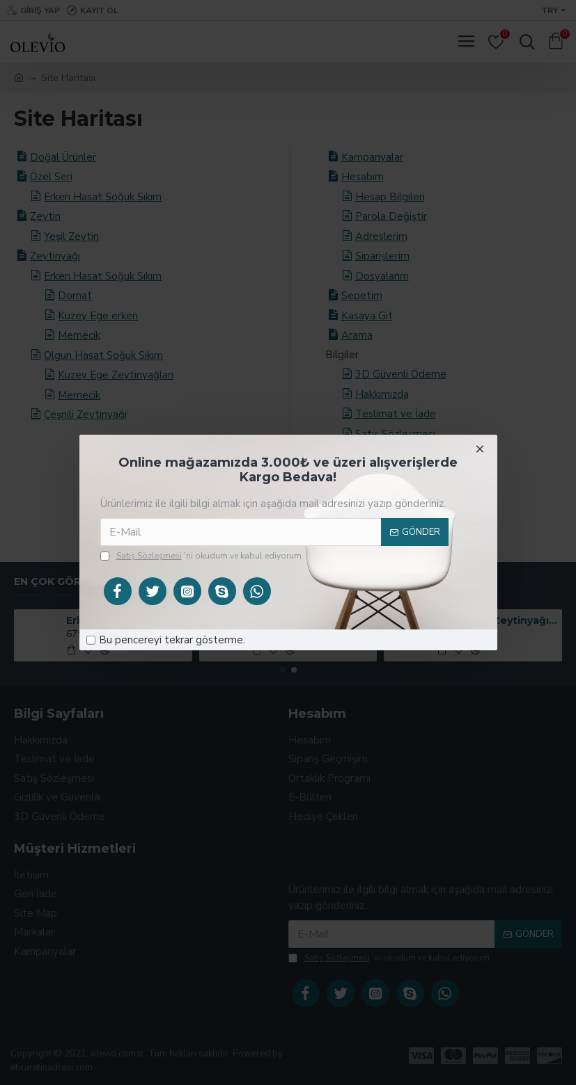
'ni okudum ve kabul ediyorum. (202, 555)
